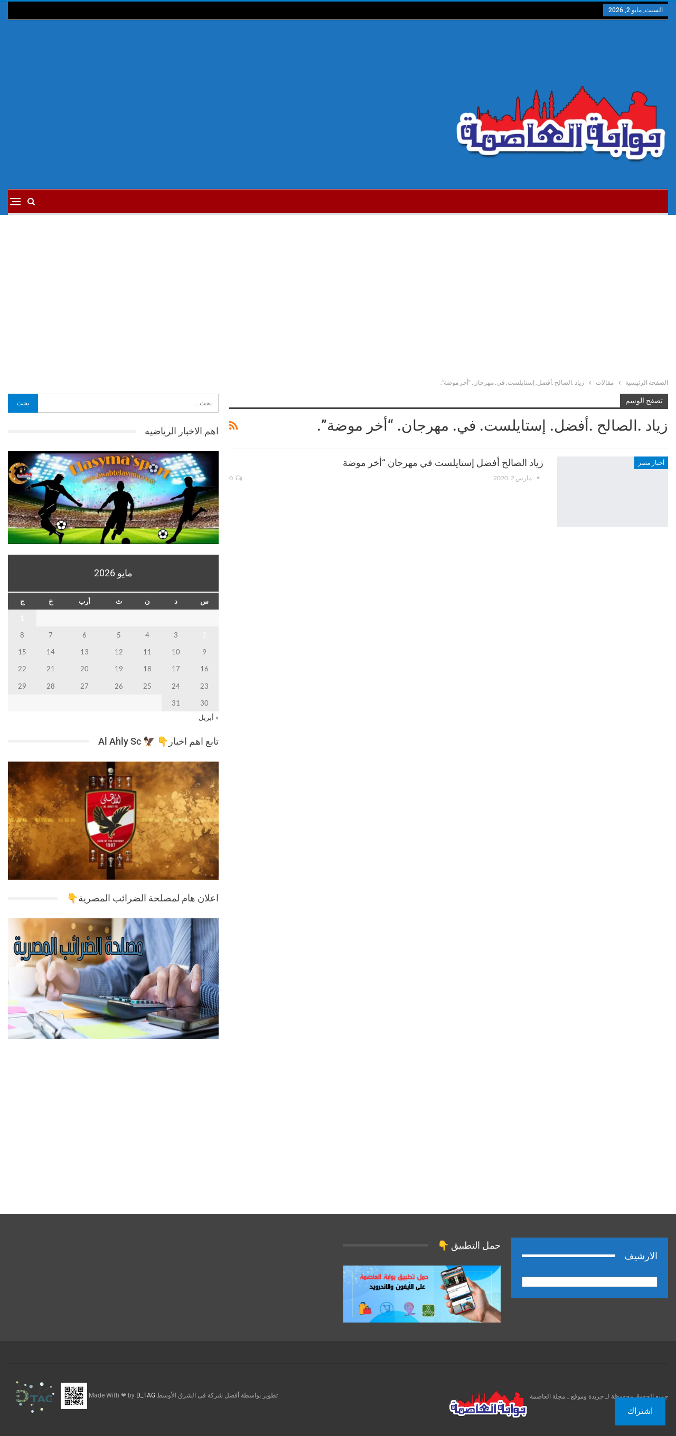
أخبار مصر (651, 463)
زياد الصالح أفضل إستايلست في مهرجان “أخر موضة (443, 462)
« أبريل (209, 717)
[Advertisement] (226, 104)
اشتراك (640, 1411)
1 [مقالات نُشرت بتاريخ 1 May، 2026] (22, 618)
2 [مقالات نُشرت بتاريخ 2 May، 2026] (204, 635)
